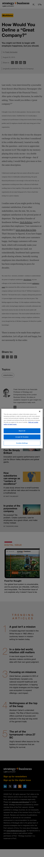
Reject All (22, 431)
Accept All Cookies (21, 437)
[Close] (39, 411)
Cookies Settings (22, 443)
